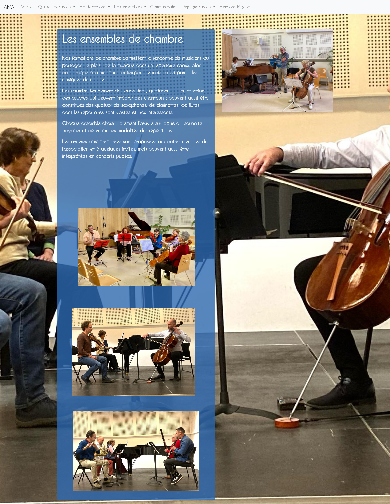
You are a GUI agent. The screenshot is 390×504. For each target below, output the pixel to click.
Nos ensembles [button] (128, 6)
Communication (165, 6)
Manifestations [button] (93, 6)
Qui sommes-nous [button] (55, 6)
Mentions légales (236, 6)
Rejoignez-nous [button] (197, 6)
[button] (230, 70)
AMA (9, 7)
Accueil (28, 6)
